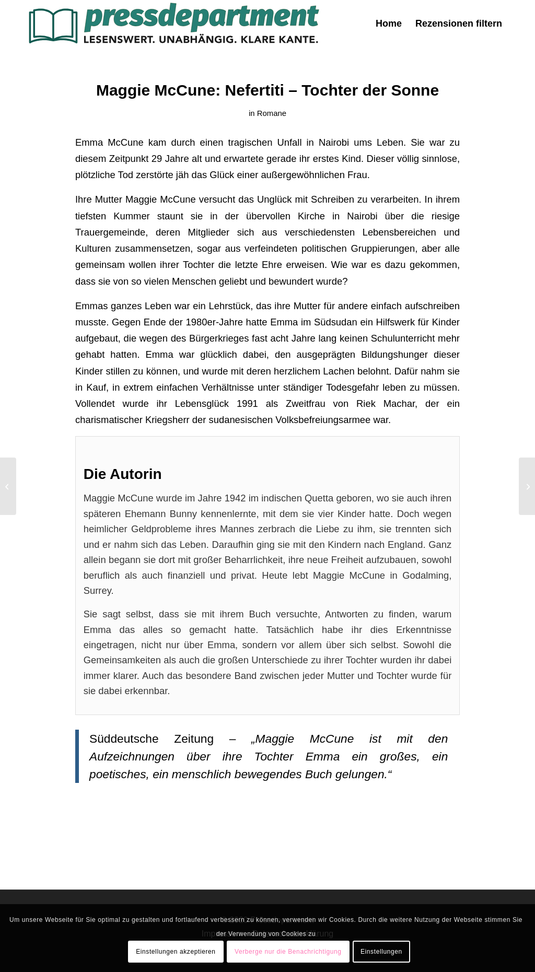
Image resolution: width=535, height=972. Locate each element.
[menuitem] (389, 23)
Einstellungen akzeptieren (175, 951)
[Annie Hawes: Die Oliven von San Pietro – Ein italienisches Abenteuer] (527, 486)
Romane (271, 113)
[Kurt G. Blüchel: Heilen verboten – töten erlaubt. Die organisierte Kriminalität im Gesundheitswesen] (8, 486)
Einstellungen (381, 951)
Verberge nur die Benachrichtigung (288, 951)
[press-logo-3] (173, 23)
